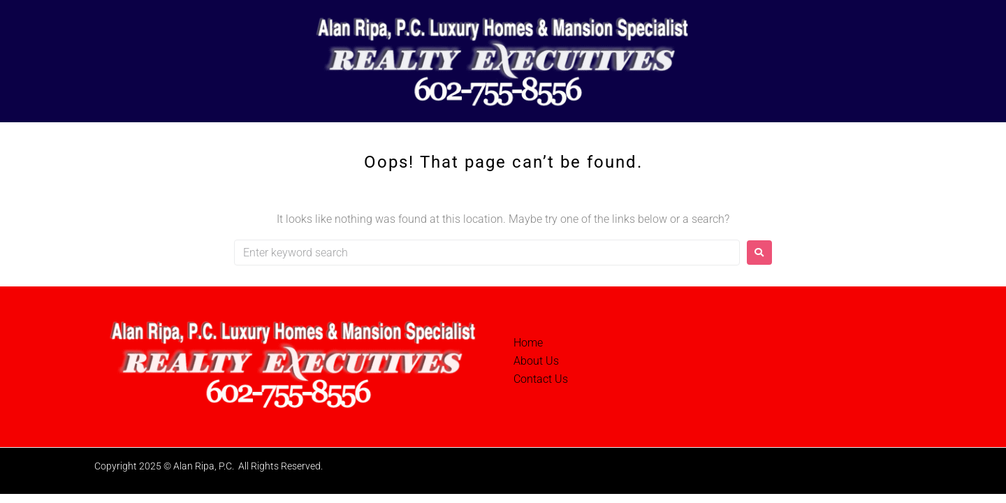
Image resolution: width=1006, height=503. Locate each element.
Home (528, 342)
